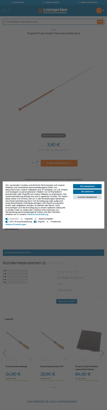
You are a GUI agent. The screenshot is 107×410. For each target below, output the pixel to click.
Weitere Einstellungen (15, 224)
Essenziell (14, 219)
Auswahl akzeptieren (87, 197)
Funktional (56, 221)
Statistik (29, 219)
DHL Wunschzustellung (21, 221)
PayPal (41, 221)
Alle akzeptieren (87, 186)
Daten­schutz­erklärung (37, 214)
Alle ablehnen (87, 191)
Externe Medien (46, 219)
